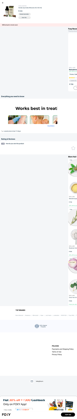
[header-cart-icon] (70, 3)
